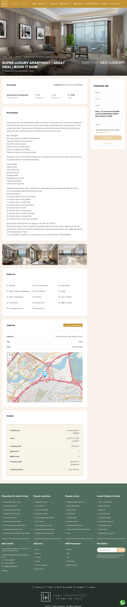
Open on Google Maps (73, 322)
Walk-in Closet (66, 300)
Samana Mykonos (104, 502)
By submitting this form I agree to (107, 131)
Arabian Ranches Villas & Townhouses (79, 526)
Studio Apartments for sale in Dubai (14, 522)
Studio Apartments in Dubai (43, 522)
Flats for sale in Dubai (10, 514)
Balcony (12, 285)
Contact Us (114, 4)
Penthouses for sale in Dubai (12, 518)
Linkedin (68, 583)
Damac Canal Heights (105, 498)
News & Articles (92, 4)
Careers (104, 4)
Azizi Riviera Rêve (104, 510)
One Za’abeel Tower (105, 522)
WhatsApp (107, 143)
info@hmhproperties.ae (11, 563)
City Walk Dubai (72, 514)
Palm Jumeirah (71, 506)
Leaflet (62, 398)
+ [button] (9, 351)
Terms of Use (103, 132)
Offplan (54, 4)
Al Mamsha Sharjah (104, 514)
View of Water (66, 295)
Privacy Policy (39, 565)
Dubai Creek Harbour (73, 502)
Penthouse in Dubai (41, 510)
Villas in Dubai (39, 502)
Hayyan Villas (103, 526)
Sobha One (102, 506)
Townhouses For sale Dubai (11, 506)
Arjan (68, 529)
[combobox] (108, 124)
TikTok (58, 583)
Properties (64, 4)
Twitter (48, 583)
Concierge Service (16, 305)
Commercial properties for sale (12, 526)
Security (38, 295)
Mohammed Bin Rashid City (75, 498)
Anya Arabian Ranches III (106, 518)
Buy (68, 550)
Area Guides (78, 4)
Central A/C (13, 300)
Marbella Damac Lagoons (106, 529)
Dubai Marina (71, 510)
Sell (68, 553)
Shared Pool (39, 305)
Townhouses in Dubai (41, 506)
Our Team (38, 553)
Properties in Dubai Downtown (44, 529)
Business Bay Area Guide (75, 522)
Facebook (37, 583)
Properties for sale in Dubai (11, 510)
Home (34, 4)
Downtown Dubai (72, 518)
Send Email (107, 137)
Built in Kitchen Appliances (19, 290)
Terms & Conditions (41, 561)
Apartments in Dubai (41, 498)
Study (63, 290)
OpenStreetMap (71, 398)
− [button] (9, 355)
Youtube (90, 583)
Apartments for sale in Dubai (12, 498)
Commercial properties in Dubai (45, 526)
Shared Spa (65, 285)
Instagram (79, 583)
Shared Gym (40, 300)
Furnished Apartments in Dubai (44, 514)
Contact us (5, 567)
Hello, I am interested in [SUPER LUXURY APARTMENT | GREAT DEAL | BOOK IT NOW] (108, 114)
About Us (42, 4)
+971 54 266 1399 (9, 556)
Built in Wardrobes (16, 295)
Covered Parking (41, 285)
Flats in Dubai (39, 518)
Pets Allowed (40, 290)
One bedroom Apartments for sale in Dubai (16, 529)
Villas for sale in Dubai (10, 502)
